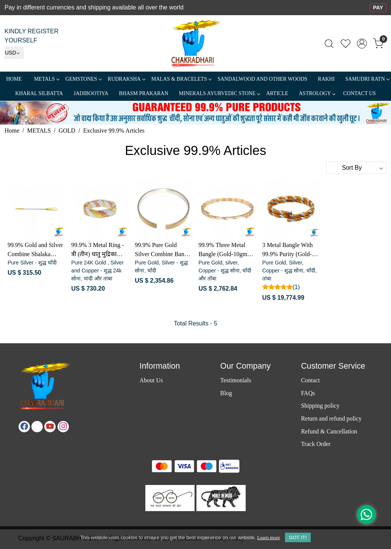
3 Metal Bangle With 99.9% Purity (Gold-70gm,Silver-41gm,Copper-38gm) (287, 250)
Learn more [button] (268, 537)
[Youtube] (50, 426)
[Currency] (14, 53)
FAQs (308, 393)
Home (14, 79)
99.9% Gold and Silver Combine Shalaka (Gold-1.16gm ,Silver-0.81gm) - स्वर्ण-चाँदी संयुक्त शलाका (35, 250)
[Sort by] (356, 168)
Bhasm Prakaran (143, 93)
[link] (329, 43)
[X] (37, 426)
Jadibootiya (90, 93)
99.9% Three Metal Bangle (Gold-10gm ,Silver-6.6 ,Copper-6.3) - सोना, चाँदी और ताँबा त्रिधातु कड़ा (222, 250)
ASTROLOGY (317, 93)
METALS (46, 79)
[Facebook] (24, 426)
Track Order (315, 444)
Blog (226, 393)
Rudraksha (126, 79)
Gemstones (83, 79)
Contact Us (359, 93)
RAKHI (326, 79)
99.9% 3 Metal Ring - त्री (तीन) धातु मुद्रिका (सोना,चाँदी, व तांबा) (97, 250)
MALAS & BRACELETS (181, 79)
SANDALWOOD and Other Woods (262, 79)
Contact (310, 380)
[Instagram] (63, 426)
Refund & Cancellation (329, 431)
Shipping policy (320, 405)
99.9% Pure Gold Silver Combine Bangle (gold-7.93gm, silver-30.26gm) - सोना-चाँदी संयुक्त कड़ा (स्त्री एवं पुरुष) (163, 250)
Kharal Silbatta (39, 93)
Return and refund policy (331, 418)
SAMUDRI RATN (367, 79)
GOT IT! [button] (298, 537)
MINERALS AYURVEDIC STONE (219, 93)
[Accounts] (362, 43)
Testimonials (235, 380)
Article (277, 93)
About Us (151, 380)
